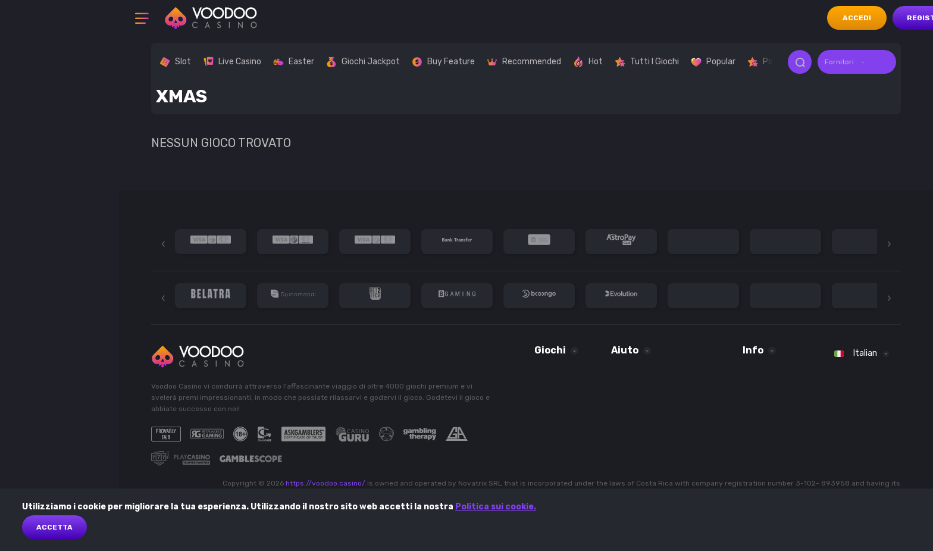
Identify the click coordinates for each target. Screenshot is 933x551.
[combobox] (857, 62)
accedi (857, 18)
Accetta (54, 527)
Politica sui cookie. (495, 507)
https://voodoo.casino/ (325, 483)
